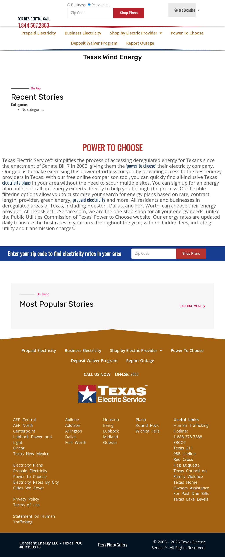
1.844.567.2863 (33, 25)
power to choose (141, 165)
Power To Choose (187, 33)
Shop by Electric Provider (136, 33)
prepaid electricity (89, 199)
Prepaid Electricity (39, 33)
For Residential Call (34, 19)
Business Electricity (83, 33)
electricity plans (16, 182)
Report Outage (140, 43)
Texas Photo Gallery (112, 545)
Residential (101, 4)
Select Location (186, 10)
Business (78, 4)
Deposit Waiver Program (94, 43)
